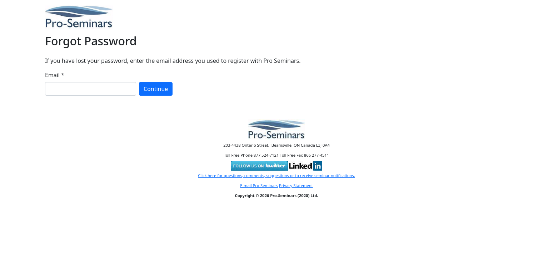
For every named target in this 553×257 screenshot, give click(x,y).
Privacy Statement (296, 185)
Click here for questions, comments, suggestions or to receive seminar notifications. (276, 175)
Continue (156, 89)
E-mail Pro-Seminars (259, 185)
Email (54, 75)
